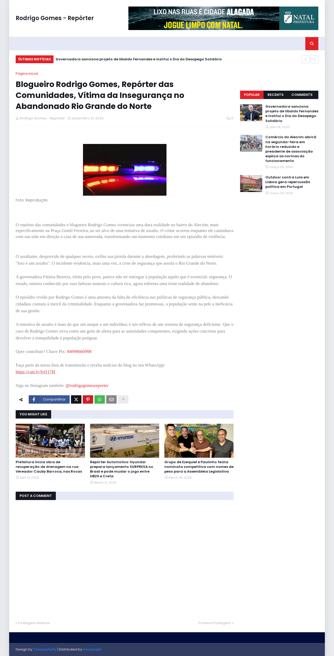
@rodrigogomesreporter (87, 385)
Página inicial (27, 73)
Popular (252, 94)
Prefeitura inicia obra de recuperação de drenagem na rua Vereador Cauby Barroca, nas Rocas (49, 467)
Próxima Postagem (215, 622)
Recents (275, 94)
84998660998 (79, 351)
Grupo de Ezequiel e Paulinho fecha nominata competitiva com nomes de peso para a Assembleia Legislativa (199, 467)
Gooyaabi (92, 649)
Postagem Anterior (34, 622)
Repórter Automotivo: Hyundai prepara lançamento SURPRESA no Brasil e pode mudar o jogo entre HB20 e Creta (121, 469)
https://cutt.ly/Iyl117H (35, 371)
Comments (302, 94)
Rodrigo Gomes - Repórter (55, 18)
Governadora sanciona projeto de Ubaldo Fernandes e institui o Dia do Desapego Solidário (139, 59)
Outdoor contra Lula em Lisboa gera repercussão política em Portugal (287, 182)
